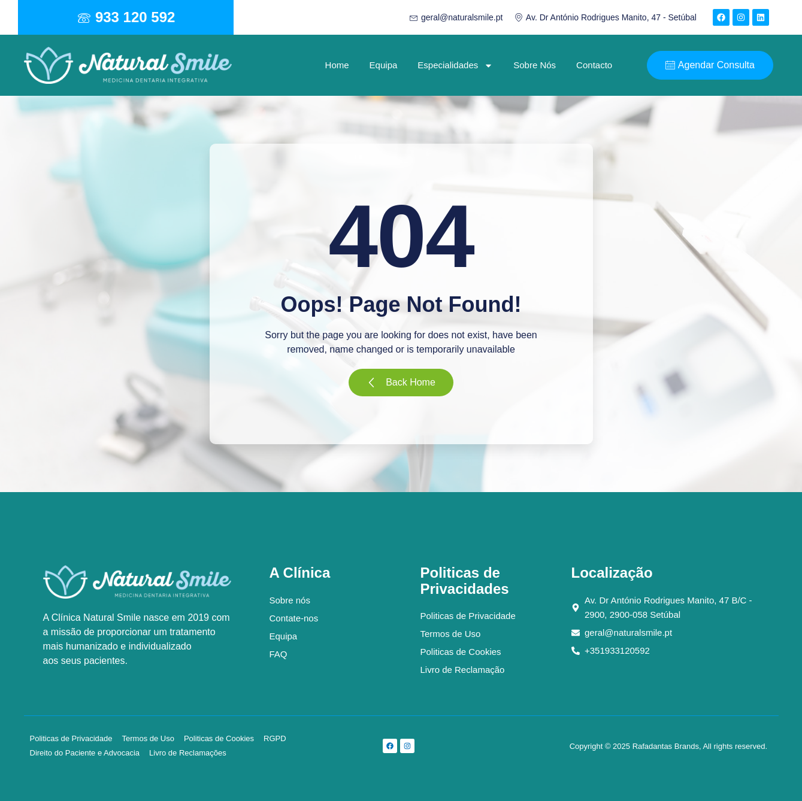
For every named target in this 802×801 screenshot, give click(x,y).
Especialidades (455, 65)
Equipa (384, 65)
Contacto (594, 65)
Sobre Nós (534, 65)
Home (337, 65)
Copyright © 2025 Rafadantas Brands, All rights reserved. (668, 746)
